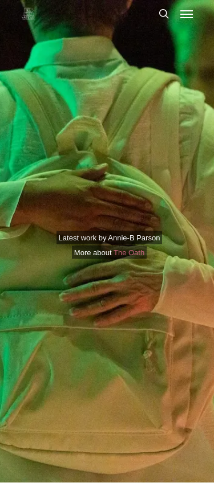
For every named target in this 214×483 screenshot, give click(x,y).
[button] (186, 13)
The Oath (129, 252)
